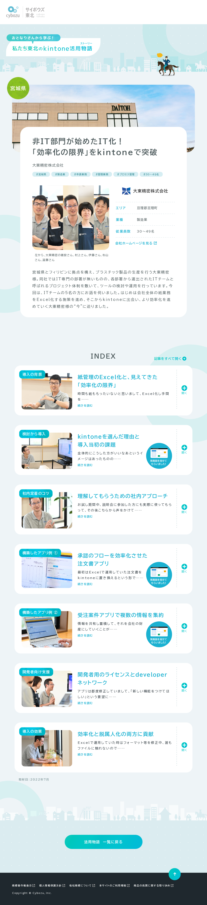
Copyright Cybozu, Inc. (32, 893)
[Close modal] (196, 12)
